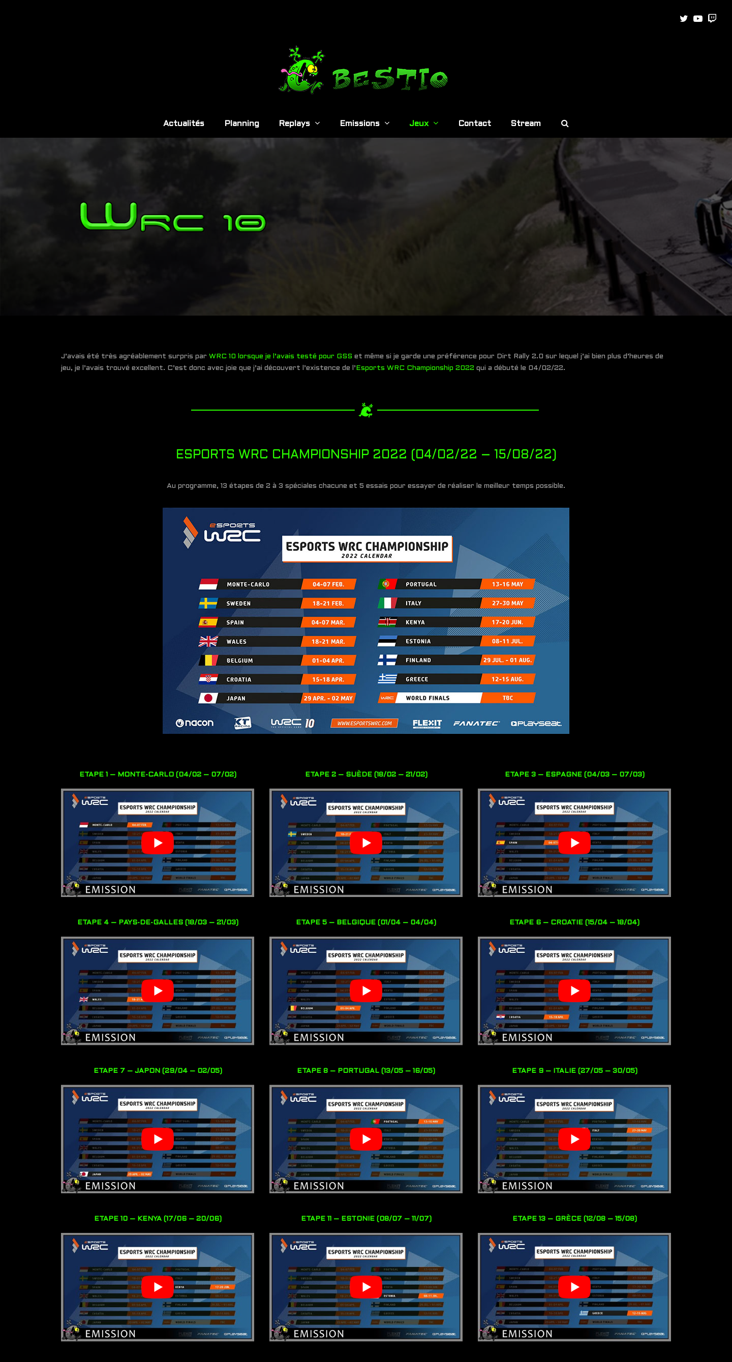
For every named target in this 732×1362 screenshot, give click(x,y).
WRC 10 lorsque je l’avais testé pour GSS (280, 356)
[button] (565, 124)
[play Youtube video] (157, 842)
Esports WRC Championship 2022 (415, 368)
